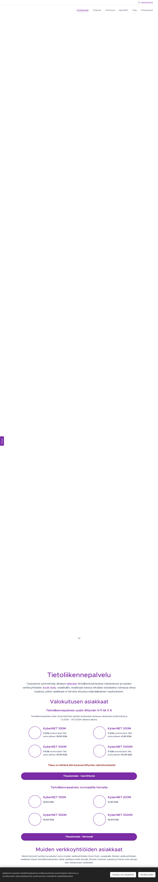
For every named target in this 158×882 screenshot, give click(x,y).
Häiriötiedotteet (147, 2)
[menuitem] (81, 10)
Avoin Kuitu (49, 687)
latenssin (72, 683)
